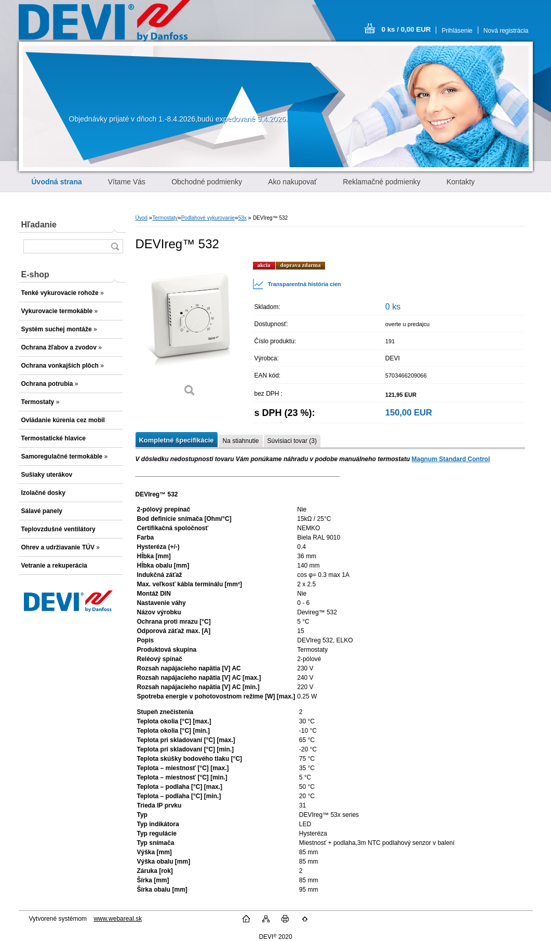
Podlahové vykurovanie (208, 218)
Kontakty (461, 182)
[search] (115, 246)
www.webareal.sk (117, 918)
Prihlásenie (456, 30)
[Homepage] (57, 181)
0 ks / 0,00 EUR (406, 29)
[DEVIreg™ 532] (190, 333)
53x (242, 218)
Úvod (141, 218)
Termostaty (165, 218)
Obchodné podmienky (206, 182)
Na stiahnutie (240, 441)
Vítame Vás (126, 182)
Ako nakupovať (292, 182)
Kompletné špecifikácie (176, 440)
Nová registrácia (506, 30)
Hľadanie (39, 224)
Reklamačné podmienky (381, 182)
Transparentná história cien (296, 284)
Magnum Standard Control (451, 459)
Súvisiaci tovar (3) (292, 441)
